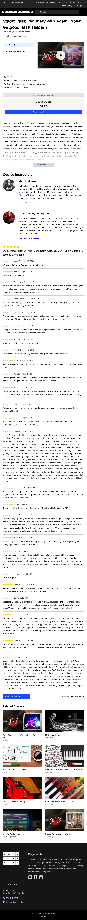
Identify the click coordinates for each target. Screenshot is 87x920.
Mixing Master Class (54, 735)
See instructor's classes (28, 202)
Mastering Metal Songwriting (15, 769)
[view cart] (80, 2)
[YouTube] (30, 877)
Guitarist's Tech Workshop (14, 801)
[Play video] (61, 55)
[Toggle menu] (83, 12)
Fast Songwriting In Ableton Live (59, 801)
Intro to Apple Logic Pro (13, 833)
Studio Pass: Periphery (15, 51)
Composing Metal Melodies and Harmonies (64, 769)
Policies (43, 916)
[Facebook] (36, 877)
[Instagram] (41, 877)
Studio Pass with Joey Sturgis (58, 833)
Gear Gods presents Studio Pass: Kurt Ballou (19, 736)
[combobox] (57, 12)
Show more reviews (16, 696)
